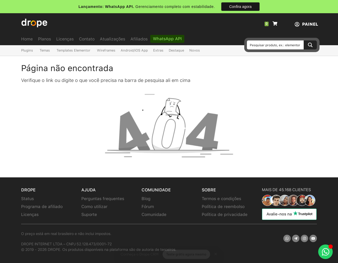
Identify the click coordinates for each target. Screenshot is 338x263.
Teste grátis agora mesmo (186, 249)
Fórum (148, 206)
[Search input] (275, 45)
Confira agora (240, 6)
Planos (44, 38)
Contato (87, 38)
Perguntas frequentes (102, 198)
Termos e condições (221, 198)
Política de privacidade (224, 214)
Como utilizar (94, 206)
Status (27, 198)
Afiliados (139, 38)
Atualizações (112, 38)
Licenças (65, 38)
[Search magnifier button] (310, 44)
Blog (146, 198)
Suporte (89, 214)
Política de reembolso (223, 206)
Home (27, 38)
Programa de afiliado (42, 206)
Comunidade (154, 214)
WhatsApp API (167, 38)
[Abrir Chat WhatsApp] (325, 251)
